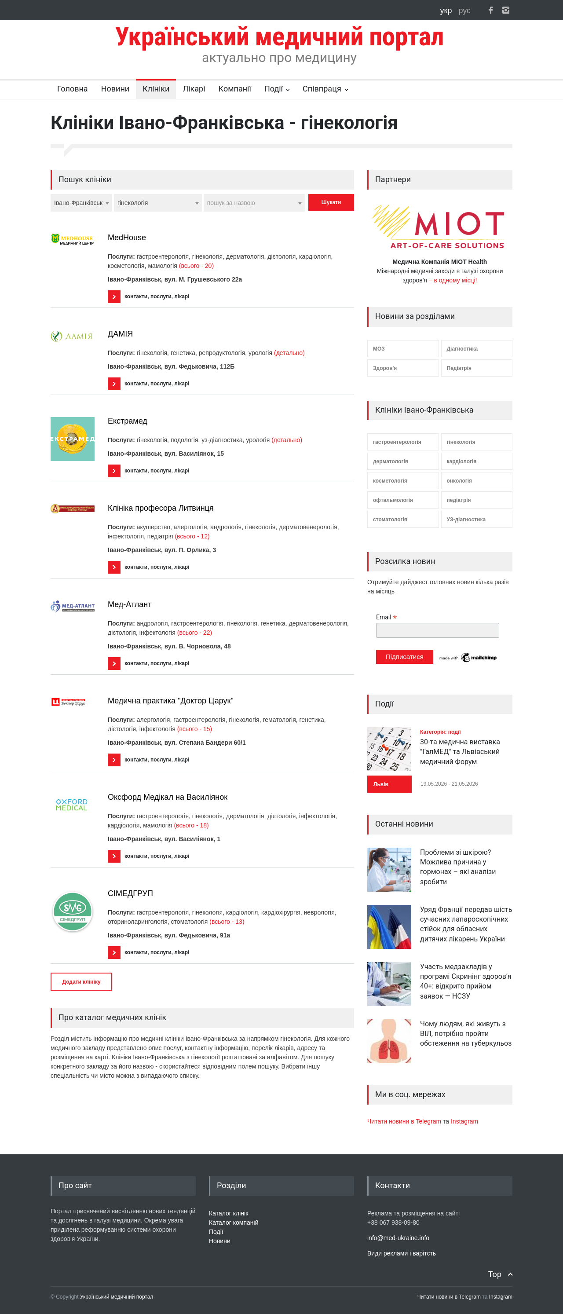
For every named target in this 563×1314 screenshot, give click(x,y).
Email (386, 617)
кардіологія (462, 461)
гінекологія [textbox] (132, 202)
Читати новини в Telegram (405, 1121)
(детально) (289, 352)
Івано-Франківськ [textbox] (78, 202)
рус (464, 10)
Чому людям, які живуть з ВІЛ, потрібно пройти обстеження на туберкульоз (466, 1034)
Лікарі (194, 88)
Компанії (235, 88)
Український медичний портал (117, 1297)
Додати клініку (81, 982)
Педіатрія (459, 368)
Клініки (156, 88)
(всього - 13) (226, 921)
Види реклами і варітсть (401, 1253)
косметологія (390, 481)
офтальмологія (393, 500)
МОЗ (379, 349)
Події (273, 88)
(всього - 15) (194, 728)
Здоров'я (385, 368)
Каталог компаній (234, 1222)
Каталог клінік (228, 1213)
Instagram (464, 1121)
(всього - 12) (192, 536)
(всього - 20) (196, 265)
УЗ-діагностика (466, 519)
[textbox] (254, 203)
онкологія (459, 481)
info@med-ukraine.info (398, 1237)
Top (494, 1274)
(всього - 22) (194, 632)
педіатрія (459, 500)
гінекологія (461, 442)
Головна (72, 88)
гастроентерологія (397, 442)
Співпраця (322, 88)
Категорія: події (440, 732)
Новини (115, 88)
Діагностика (462, 349)
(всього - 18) (191, 825)
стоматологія (390, 519)
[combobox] (81, 203)
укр (447, 10)
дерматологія (390, 461)
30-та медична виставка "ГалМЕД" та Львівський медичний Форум (460, 752)
